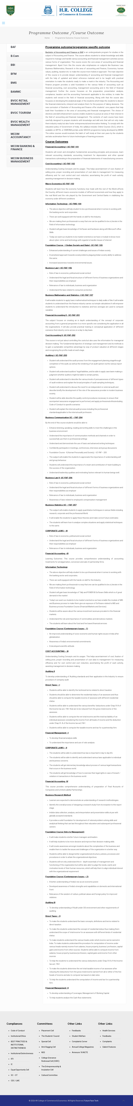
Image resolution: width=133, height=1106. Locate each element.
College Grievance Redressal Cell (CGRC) (50, 1059)
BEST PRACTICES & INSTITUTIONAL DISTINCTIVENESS (19, 1044)
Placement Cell (47, 1031)
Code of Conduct (18, 1031)
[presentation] (25, 48)
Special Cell (46, 1041)
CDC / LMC (15, 1081)
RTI (12, 1059)
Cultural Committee (49, 1075)
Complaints (107, 1041)
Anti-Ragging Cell (48, 1047)
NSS (43, 1052)
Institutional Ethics (18, 1036)
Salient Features (109, 1047)
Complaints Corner (79, 1041)
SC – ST (14, 1075)
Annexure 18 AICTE (80, 1052)
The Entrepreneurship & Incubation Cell (51, 1068)
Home (47, 38)
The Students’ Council (50, 1036)
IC (11, 1064)
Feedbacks (76, 1031)
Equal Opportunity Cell (20, 1070)
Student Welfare (78, 1036)
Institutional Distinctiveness (22, 1053)
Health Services (108, 1031)
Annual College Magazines (83, 1047)
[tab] (25, 48)
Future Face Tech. (91, 1101)
